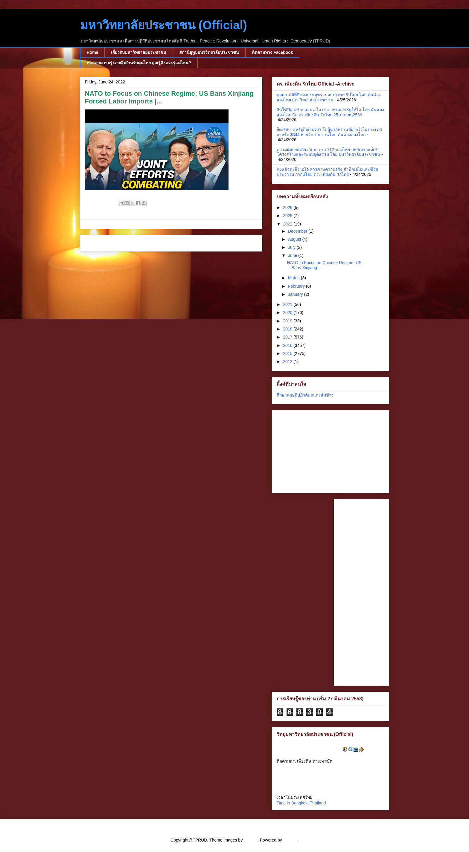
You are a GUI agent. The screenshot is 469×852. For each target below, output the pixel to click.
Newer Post (98, 243)
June (293, 255)
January (296, 294)
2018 (288, 329)
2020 (288, 312)
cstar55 (251, 840)
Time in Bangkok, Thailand (301, 803)
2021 (288, 304)
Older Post (245, 243)
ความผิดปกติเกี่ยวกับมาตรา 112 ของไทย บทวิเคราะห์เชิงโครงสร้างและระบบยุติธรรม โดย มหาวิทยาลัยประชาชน (328, 152)
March (294, 277)
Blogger (290, 840)
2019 (288, 320)
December (298, 231)
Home (92, 52)
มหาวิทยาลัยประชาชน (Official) (163, 25)
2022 (288, 224)
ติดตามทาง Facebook (272, 52)
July (292, 247)
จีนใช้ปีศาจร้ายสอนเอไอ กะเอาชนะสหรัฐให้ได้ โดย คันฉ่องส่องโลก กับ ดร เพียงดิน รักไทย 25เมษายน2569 (330, 112)
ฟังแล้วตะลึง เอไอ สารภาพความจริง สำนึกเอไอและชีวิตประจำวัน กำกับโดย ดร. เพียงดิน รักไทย (327, 172)
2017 (288, 337)
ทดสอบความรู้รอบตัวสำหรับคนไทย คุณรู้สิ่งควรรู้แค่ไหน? (139, 62)
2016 (288, 345)
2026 (288, 207)
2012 (288, 361)
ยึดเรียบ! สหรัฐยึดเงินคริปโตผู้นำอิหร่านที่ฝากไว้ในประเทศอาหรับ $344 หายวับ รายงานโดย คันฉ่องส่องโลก (329, 132)
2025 (288, 215)
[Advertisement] (314, 450)
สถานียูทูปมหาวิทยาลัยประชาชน (209, 52)
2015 (288, 353)
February (297, 286)
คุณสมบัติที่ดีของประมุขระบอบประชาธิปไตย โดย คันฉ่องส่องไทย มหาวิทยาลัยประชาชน (329, 97)
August (295, 239)
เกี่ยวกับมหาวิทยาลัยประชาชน (138, 52)
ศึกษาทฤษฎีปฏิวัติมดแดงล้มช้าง (305, 395)
